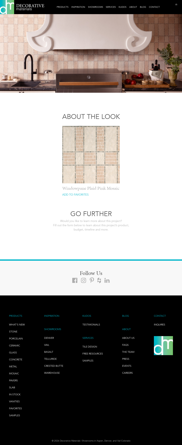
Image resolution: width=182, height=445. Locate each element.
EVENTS (126, 366)
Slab (12, 387)
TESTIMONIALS (91, 324)
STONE (13, 331)
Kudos (122, 7)
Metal (13, 366)
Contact (154, 7)
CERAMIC (14, 345)
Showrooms (95, 7)
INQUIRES (159, 324)
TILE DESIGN (89, 346)
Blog (143, 7)
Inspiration (78, 7)
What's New (17, 324)
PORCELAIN (16, 338)
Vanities (14, 401)
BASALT (48, 352)
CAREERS (127, 373)
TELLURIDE (50, 359)
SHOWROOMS (52, 329)
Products (62, 7)
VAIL (46, 345)
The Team (128, 352)
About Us (128, 338)
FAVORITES (15, 408)
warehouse (52, 373)
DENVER (49, 338)
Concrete (15, 359)
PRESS (125, 359)
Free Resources (92, 353)
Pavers (13, 380)
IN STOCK (14, 394)
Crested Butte (53, 366)
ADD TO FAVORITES (75, 195)
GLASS (13, 352)
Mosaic (14, 373)
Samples (14, 415)
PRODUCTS (15, 316)
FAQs (125, 345)
